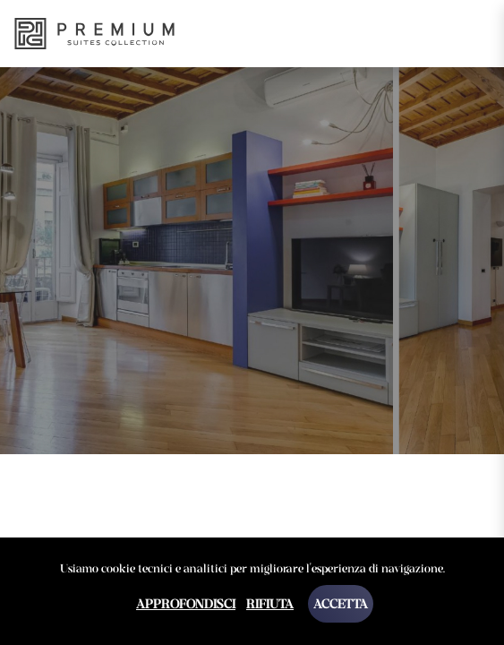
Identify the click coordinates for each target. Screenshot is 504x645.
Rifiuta (270, 604)
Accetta (340, 604)
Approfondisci (185, 604)
